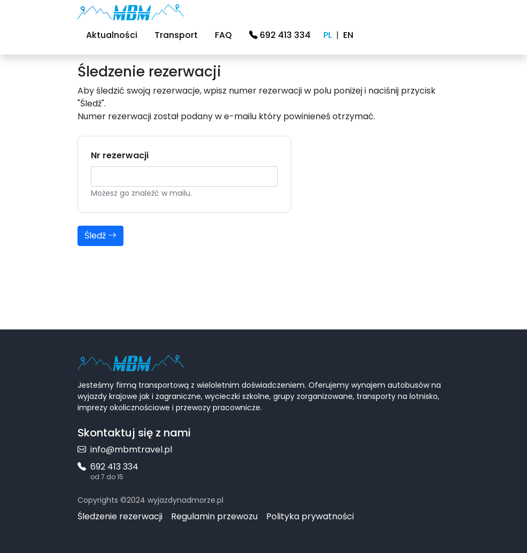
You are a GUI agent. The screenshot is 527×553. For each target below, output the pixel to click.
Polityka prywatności (310, 516)
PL (327, 35)
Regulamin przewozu (214, 516)
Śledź (100, 235)
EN (348, 35)
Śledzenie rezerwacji (120, 516)
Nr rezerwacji (120, 155)
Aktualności (111, 35)
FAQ (223, 35)
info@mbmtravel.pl (125, 449)
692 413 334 (280, 35)
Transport (176, 35)
